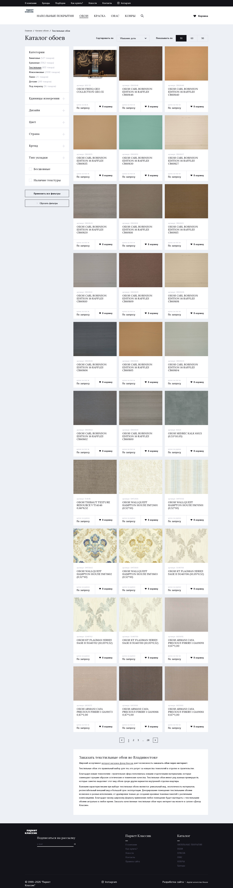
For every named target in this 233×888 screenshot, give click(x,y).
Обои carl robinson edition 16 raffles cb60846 (138, 92)
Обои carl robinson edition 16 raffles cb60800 (138, 434)
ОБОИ (102, 16)
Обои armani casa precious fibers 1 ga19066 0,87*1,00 (136, 708)
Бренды (46, 3)
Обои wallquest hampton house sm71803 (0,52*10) (140, 571)
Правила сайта (132, 859)
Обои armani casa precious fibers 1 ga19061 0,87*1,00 (182, 708)
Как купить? (77, 3)
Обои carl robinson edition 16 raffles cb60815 (183, 229)
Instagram (126, 3)
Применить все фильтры (47, 193)
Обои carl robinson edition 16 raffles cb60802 (92, 434)
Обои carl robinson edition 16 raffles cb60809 (138, 297)
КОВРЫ (148, 16)
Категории (37, 52)
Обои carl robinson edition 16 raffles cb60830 (138, 160)
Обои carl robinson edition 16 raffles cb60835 (92, 160)
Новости (92, 3)
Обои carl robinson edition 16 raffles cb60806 (92, 366)
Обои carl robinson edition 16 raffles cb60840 (183, 92)
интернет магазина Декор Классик (119, 758)
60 (192, 38)
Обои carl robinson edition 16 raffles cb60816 (138, 229)
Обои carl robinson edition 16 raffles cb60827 (183, 160)
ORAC (133, 16)
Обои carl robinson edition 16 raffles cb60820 (92, 229)
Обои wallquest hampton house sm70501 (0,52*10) (186, 502)
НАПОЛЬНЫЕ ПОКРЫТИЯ (73, 16)
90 (202, 38)
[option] (95, 64)
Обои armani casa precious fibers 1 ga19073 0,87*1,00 (90, 708)
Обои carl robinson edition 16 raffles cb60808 (183, 297)
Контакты (107, 3)
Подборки (60, 3)
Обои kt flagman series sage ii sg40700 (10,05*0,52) (138, 639)
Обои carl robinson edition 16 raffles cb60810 (92, 297)
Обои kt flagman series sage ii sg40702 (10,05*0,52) (92, 639)
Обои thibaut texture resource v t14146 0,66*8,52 (94, 502)
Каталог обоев (43, 31)
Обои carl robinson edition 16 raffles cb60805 (138, 366)
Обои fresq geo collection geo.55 (91, 90)
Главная (29, 31)
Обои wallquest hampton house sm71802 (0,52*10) (95, 571)
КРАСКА (118, 16)
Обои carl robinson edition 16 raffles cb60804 (183, 366)
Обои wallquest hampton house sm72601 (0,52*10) (140, 502)
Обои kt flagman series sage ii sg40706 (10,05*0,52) (184, 571)
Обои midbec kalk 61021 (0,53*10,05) (186, 432)
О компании (30, 3)
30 (181, 38)
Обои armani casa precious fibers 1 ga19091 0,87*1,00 (182, 639)
